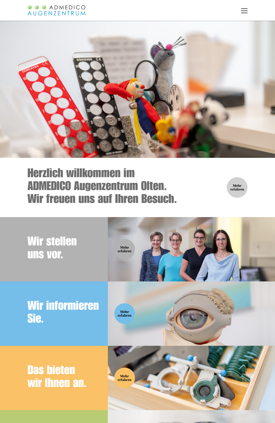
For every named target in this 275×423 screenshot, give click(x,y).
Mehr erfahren (237, 187)
